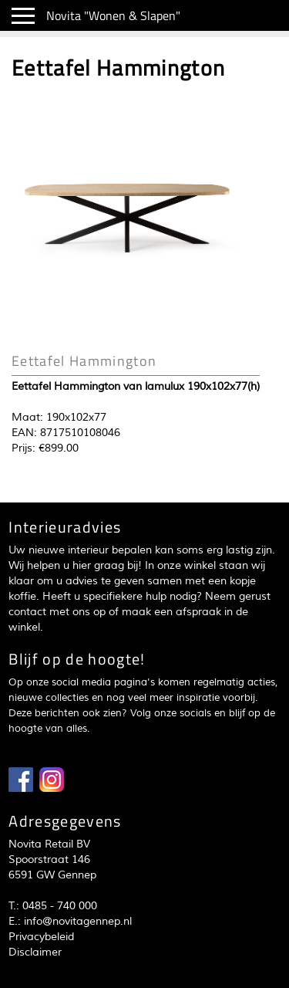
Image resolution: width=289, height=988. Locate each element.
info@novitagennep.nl (78, 921)
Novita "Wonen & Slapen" (113, 15)
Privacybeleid (41, 936)
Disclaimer (35, 952)
